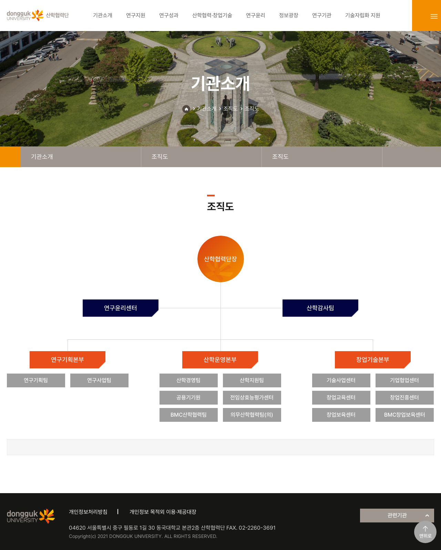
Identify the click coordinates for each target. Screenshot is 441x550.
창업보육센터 (341, 414)
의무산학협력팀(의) (251, 414)
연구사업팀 (99, 380)
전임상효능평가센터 (252, 397)
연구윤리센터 (120, 308)
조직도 (230, 108)
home (10, 156)
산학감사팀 (320, 308)
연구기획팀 (36, 380)
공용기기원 (188, 397)
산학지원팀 (252, 380)
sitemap (434, 16)
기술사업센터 (341, 380)
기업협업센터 (404, 380)
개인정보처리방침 (88, 512)
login (419, 16)
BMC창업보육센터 (404, 414)
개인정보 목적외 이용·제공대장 (163, 512)
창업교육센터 (341, 397)
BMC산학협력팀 (189, 414)
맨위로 (425, 536)
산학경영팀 (188, 380)
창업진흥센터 (404, 397)
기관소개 (206, 108)
